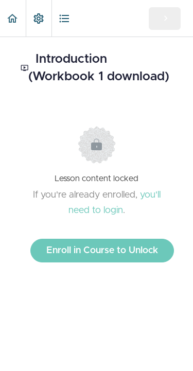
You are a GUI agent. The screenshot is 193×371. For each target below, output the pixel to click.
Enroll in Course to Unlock (102, 250)
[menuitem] (38, 18)
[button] (13, 18)
